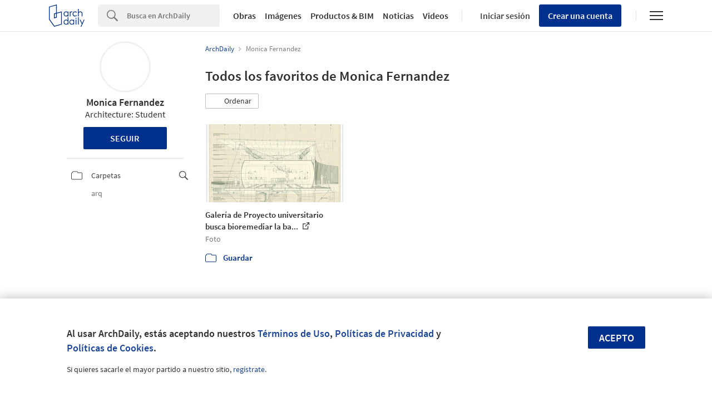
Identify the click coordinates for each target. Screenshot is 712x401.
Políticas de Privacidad (384, 333)
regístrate (249, 369)
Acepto (616, 337)
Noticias (398, 15)
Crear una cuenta (580, 15)
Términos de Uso (294, 333)
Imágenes (283, 15)
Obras (244, 15)
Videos (435, 15)
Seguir (125, 138)
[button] (232, 101)
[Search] (173, 15)
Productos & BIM (342, 15)
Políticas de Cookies (110, 347)
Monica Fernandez (125, 102)
